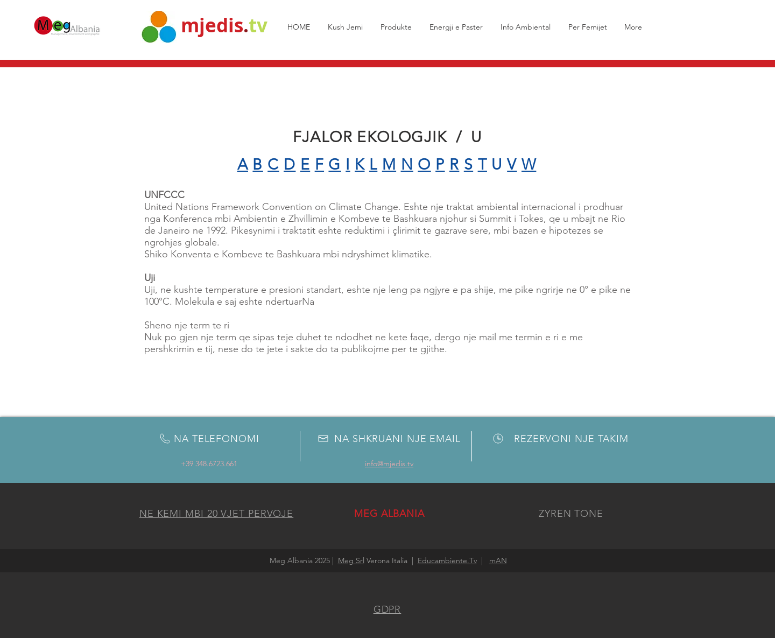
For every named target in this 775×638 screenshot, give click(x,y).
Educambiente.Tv (447, 560)
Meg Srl (351, 560)
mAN (498, 560)
